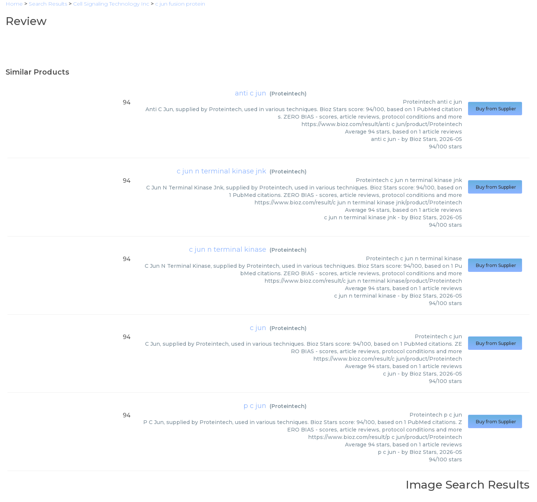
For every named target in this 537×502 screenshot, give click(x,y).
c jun (258, 328)
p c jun (255, 406)
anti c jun (250, 93)
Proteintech (288, 93)
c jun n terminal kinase (227, 249)
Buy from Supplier (495, 109)
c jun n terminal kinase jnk (221, 171)
